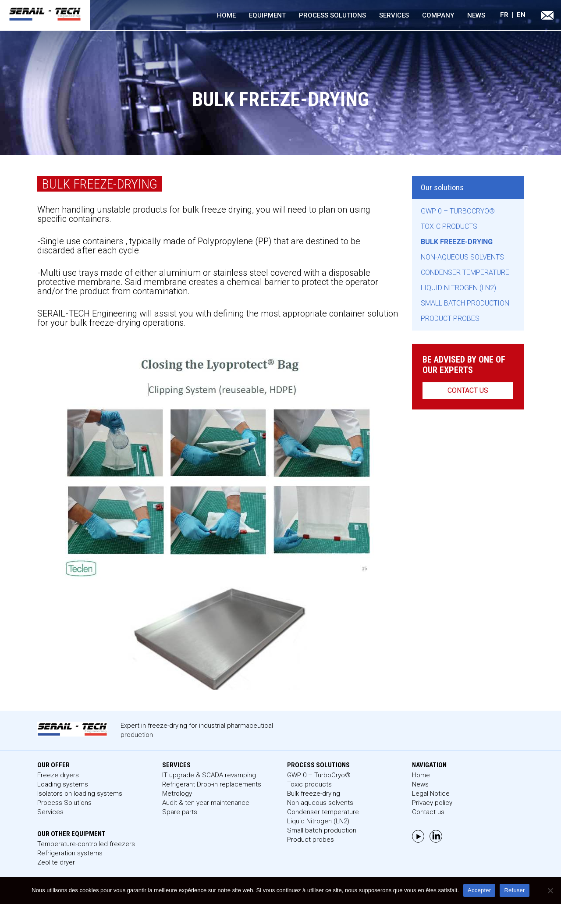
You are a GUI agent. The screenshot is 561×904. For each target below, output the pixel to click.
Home (226, 15)
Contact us (467, 390)
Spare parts (179, 812)
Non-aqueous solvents (462, 257)
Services (394, 15)
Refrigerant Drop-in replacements (211, 784)
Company (438, 15)
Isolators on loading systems (79, 793)
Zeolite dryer (56, 862)
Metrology (177, 793)
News (476, 15)
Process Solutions (332, 15)
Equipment (267, 15)
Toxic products (449, 226)
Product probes (450, 318)
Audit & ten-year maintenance (205, 803)
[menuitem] (508, 15)
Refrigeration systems (70, 853)
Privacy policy (432, 803)
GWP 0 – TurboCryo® (458, 211)
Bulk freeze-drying (457, 242)
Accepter (479, 890)
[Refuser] (550, 890)
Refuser (514, 890)
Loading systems (62, 784)
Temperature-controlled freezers (86, 844)
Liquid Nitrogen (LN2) (458, 288)
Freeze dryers (58, 775)
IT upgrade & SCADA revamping (209, 775)
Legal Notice (431, 793)
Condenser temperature (465, 272)
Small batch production (465, 303)
